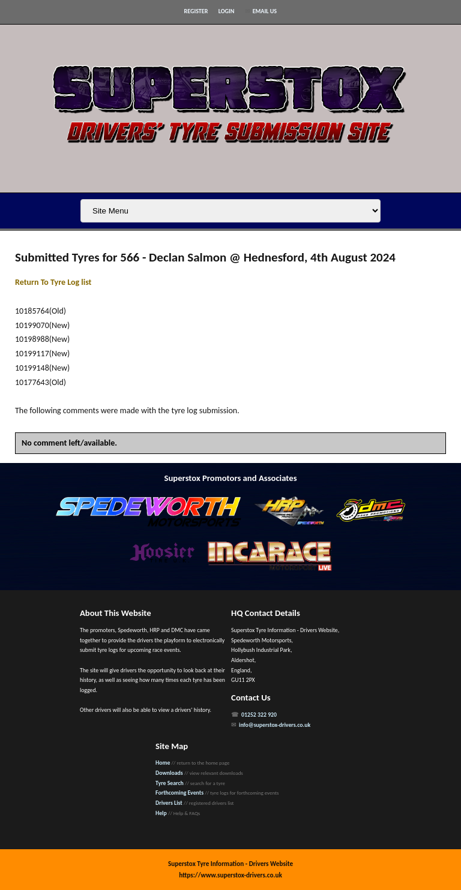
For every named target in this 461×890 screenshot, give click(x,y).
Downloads (169, 773)
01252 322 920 (259, 714)
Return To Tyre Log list (53, 282)
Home (162, 762)
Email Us (265, 11)
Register (196, 11)
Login (226, 11)
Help (161, 813)
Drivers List (168, 803)
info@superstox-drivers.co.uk (274, 725)
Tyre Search (169, 783)
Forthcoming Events (179, 792)
